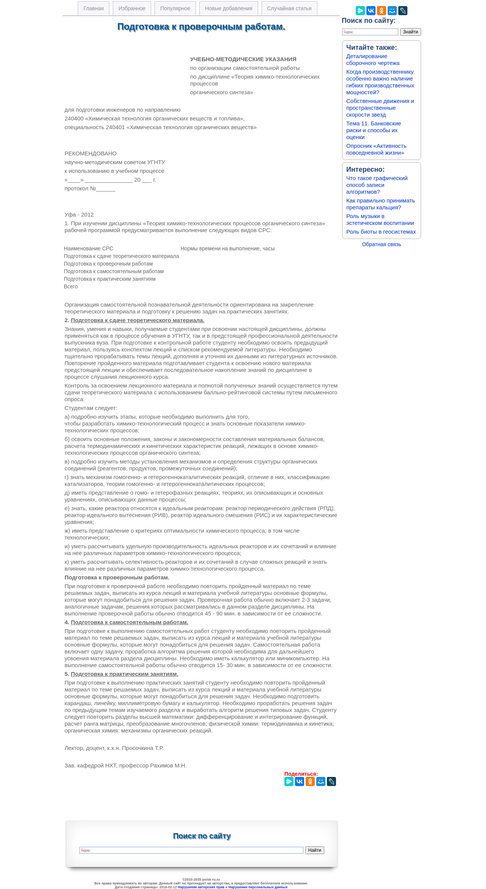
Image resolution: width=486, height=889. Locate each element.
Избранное (131, 8)
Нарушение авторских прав (201, 887)
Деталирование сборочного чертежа (372, 59)
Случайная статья (289, 8)
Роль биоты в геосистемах (381, 231)
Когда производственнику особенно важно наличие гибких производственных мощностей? (380, 81)
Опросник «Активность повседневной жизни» (376, 149)
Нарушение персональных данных (258, 887)
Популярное (175, 8)
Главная (94, 8)
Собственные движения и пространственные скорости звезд (380, 108)
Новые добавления (228, 8)
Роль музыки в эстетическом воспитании (380, 219)
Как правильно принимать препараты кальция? (380, 203)
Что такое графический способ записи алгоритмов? (377, 185)
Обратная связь (381, 244)
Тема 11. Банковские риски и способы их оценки (373, 130)
